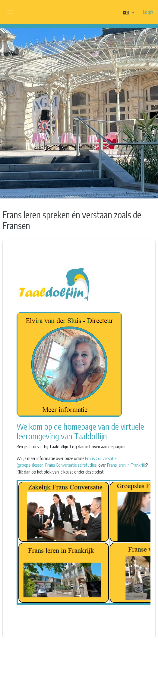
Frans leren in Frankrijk (126, 465)
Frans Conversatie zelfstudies (70, 465)
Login (148, 12)
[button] (128, 12)
